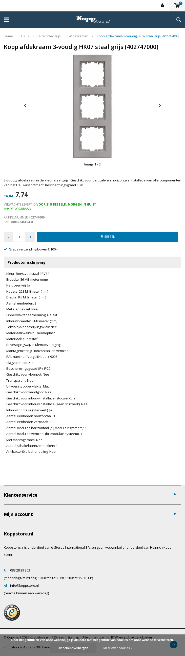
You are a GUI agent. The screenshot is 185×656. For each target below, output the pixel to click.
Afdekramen (78, 36)
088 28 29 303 (20, 570)
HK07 (25, 36)
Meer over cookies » (117, 648)
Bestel (107, 236)
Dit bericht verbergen (73, 648)
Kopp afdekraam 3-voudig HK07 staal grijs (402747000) (138, 36)
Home (8, 36)
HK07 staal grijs (49, 36)
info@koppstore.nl (24, 585)
